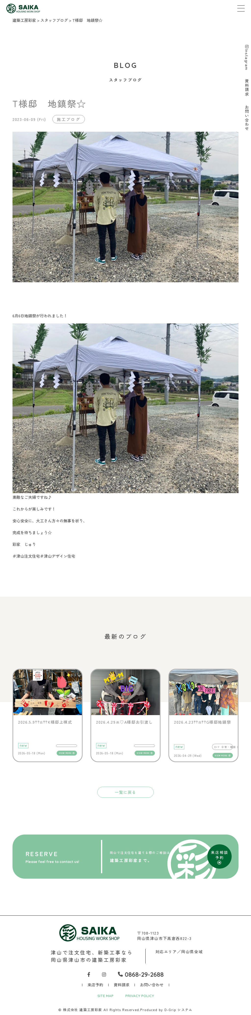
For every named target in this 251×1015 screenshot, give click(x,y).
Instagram (247, 58)
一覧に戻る (125, 792)
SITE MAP (104, 995)
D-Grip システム (178, 1009)
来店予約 (95, 985)
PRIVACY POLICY (140, 995)
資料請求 (121, 985)
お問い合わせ (151, 985)
